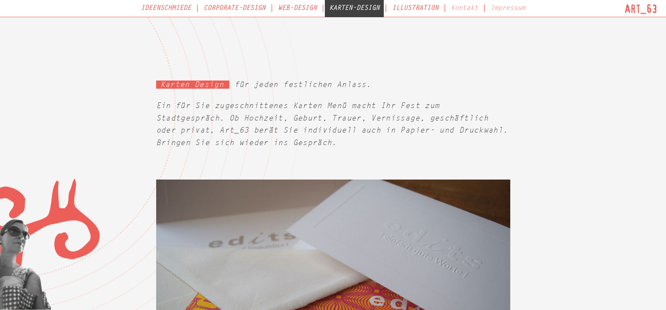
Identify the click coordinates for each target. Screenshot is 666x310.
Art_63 (641, 8)
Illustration (415, 8)
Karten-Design (354, 8)
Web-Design (297, 8)
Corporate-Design (234, 8)
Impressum (507, 8)
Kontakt (464, 8)
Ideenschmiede (166, 8)
